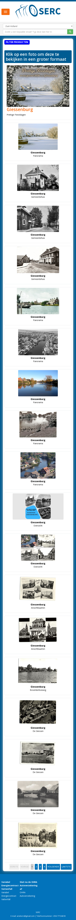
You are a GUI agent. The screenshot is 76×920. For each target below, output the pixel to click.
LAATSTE (66, 866)
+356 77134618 (59, 916)
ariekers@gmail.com (26, 916)
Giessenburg (20, 109)
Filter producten (17, 42)
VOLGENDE (53, 866)
